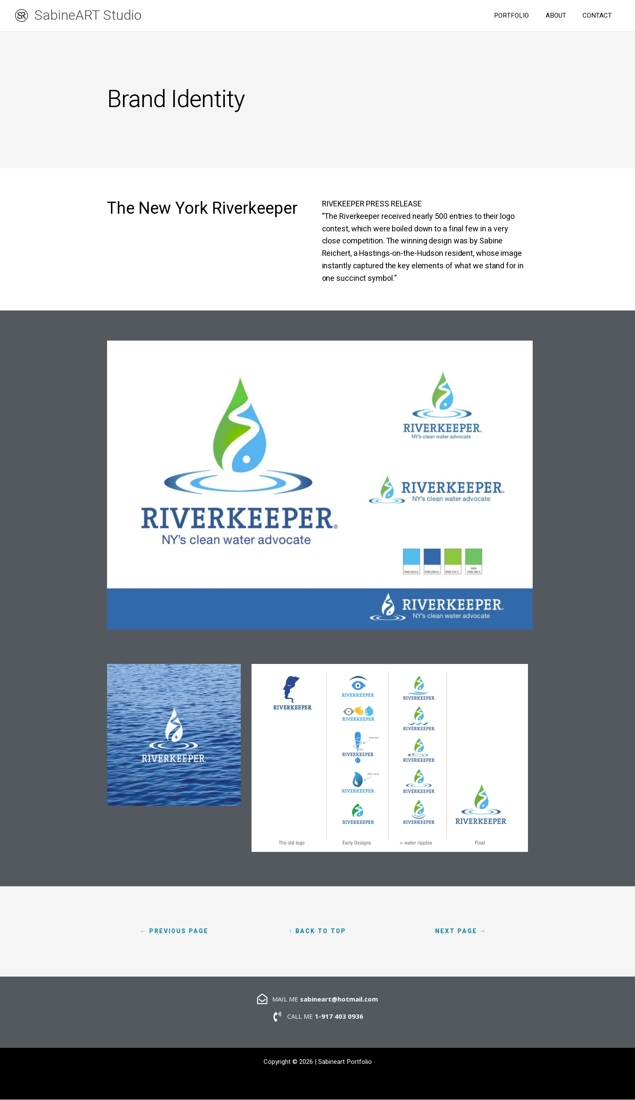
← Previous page (174, 931)
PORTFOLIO (520, 15)
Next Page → (461, 931)
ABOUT (561, 15)
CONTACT (599, 15)
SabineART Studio (88, 15)
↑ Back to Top (317, 931)
